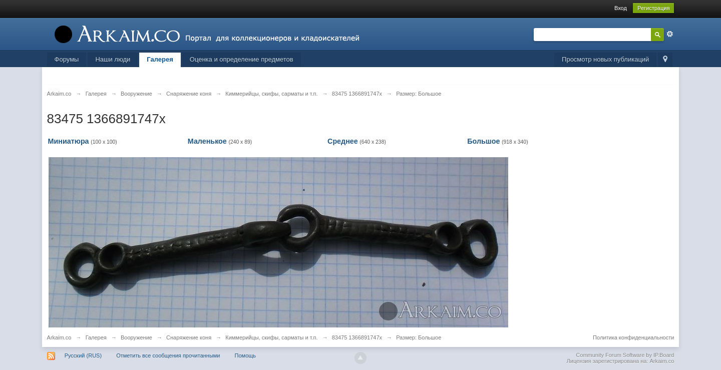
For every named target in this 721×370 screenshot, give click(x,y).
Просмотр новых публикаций (605, 59)
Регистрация (653, 8)
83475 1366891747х (357, 337)
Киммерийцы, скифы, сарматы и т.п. (271, 337)
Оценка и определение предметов (241, 59)
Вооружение (136, 337)
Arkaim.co (59, 337)
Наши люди (112, 59)
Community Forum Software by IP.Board (625, 355)
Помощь (245, 355)
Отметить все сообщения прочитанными (168, 355)
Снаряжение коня (188, 337)
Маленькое (207, 141)
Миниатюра (68, 141)
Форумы (67, 59)
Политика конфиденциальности (633, 337)
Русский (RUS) (83, 355)
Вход (620, 8)
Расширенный (670, 34)
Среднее (342, 141)
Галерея (160, 59)
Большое (483, 141)
